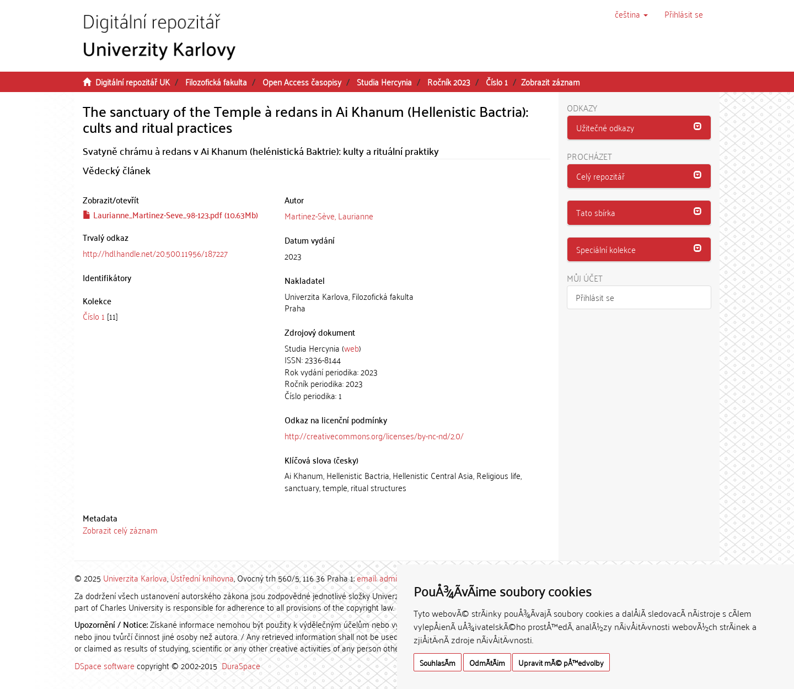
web (351, 348)
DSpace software (104, 665)
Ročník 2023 (448, 81)
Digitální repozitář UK (132, 81)
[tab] (639, 128)
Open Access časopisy (301, 81)
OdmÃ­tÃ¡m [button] (487, 662)
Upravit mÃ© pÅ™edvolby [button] (561, 662)
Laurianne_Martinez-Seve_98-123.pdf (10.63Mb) (170, 214)
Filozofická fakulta (216, 81)
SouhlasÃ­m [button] (437, 662)
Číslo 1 (497, 81)
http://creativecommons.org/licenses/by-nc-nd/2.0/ (374, 435)
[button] (631, 14)
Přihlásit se (595, 297)
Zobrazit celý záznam (120, 529)
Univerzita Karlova (135, 577)
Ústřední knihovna (202, 577)
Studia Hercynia (384, 81)
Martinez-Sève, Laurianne (329, 215)
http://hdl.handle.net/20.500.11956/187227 (155, 253)
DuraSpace (241, 665)
